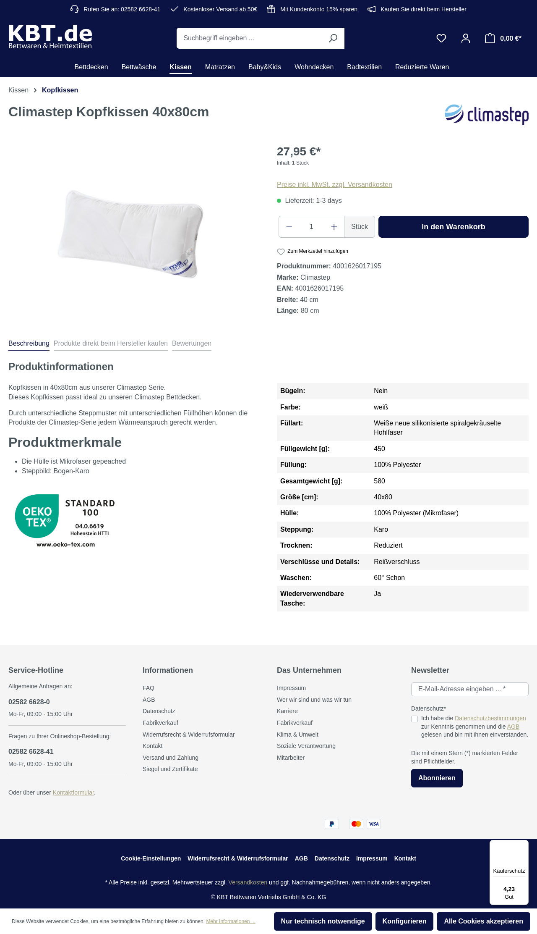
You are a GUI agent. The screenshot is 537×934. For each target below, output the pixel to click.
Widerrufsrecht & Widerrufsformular (189, 734)
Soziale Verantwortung (306, 745)
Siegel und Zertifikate (170, 769)
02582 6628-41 (31, 751)
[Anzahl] (311, 227)
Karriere (287, 711)
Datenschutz (159, 711)
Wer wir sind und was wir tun (314, 699)
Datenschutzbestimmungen (490, 718)
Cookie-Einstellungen (151, 858)
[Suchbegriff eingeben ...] (249, 38)
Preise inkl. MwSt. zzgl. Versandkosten (334, 184)
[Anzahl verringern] (289, 227)
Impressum (291, 688)
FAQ (148, 688)
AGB (149, 699)
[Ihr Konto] (466, 38)
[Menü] (524, 845)
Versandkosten (248, 882)
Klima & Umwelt (297, 734)
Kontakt (152, 745)
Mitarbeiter (291, 757)
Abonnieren (437, 778)
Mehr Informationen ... (230, 921)
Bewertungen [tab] (191, 343)
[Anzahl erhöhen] (334, 227)
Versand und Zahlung (170, 757)
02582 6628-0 (29, 702)
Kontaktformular (73, 792)
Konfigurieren (405, 921)
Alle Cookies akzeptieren (483, 921)
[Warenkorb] (503, 38)
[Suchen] (332, 38)
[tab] (29, 345)
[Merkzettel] (441, 38)
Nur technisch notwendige (323, 921)
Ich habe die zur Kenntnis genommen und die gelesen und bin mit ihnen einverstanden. (474, 726)
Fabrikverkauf (160, 722)
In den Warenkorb (453, 227)
